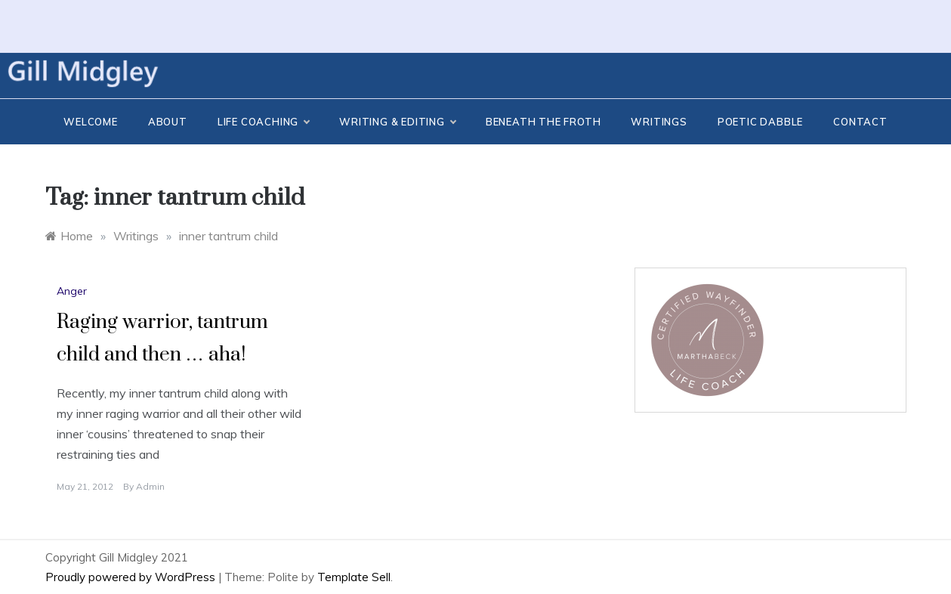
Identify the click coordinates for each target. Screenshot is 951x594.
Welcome (90, 122)
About (167, 122)
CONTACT (860, 122)
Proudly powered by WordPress (131, 577)
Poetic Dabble (760, 122)
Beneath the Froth (543, 122)
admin (150, 486)
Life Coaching (263, 121)
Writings (659, 122)
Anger (72, 291)
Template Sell (354, 577)
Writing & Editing (397, 121)
